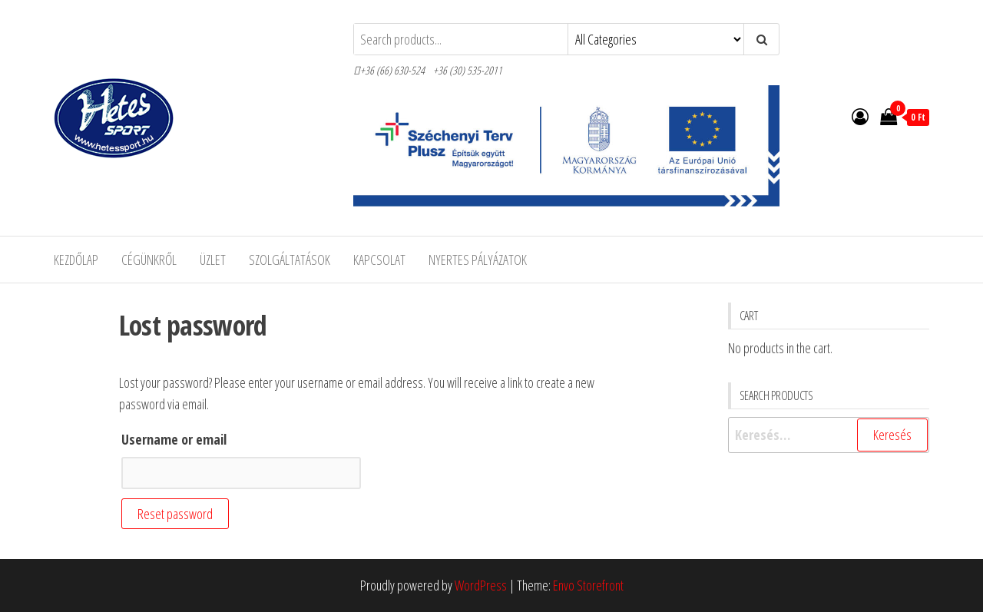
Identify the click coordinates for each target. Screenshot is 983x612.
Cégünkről (149, 259)
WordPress (481, 585)
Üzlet (213, 259)
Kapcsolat (379, 259)
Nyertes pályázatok (478, 259)
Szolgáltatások (289, 259)
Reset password (175, 513)
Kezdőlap (76, 259)
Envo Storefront (588, 585)
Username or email (174, 439)
